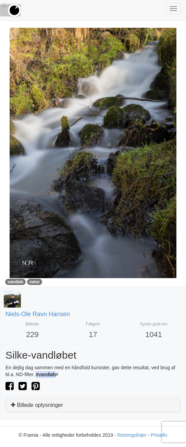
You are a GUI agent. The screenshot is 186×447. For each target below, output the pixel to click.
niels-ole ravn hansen (37, 314)
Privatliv (159, 435)
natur (34, 282)
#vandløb (46, 374)
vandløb (15, 282)
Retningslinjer (131, 435)
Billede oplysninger (37, 405)
